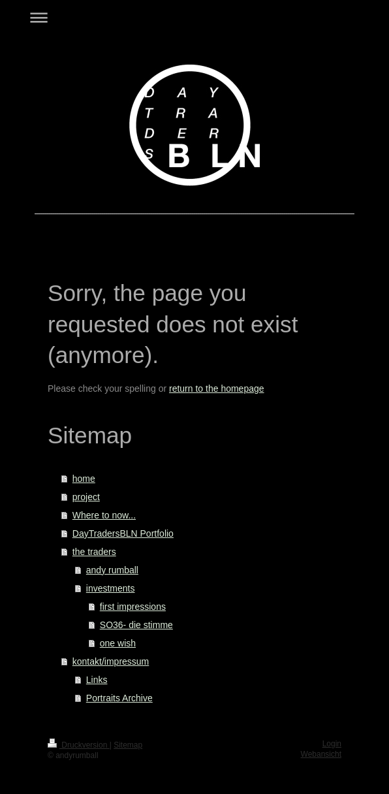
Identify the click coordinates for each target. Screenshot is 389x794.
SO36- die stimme (136, 625)
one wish (118, 643)
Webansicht (321, 754)
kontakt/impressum (110, 661)
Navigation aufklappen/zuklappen (194, 17)
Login (331, 743)
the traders (94, 552)
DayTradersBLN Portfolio (123, 533)
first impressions (133, 606)
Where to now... (104, 515)
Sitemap (128, 745)
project (86, 497)
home (83, 478)
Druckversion (79, 745)
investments (110, 588)
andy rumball (112, 570)
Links (97, 680)
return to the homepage (216, 388)
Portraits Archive (119, 698)
